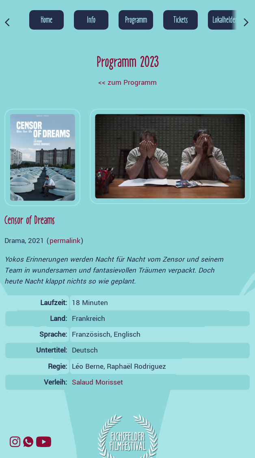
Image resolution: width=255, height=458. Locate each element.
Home (46, 19)
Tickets (180, 19)
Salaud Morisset (97, 382)
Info (91, 19)
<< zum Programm (127, 82)
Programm (136, 19)
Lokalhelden (225, 19)
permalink (65, 241)
